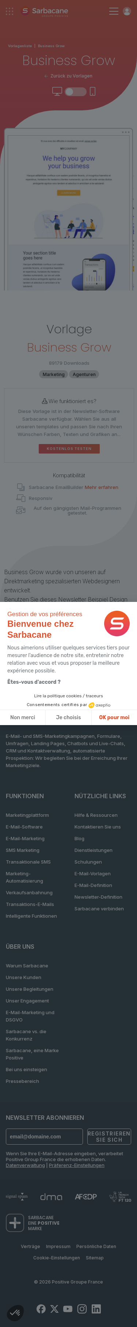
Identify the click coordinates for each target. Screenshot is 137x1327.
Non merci (22, 717)
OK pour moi (114, 717)
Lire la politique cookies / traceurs (68, 695)
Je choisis (68, 717)
